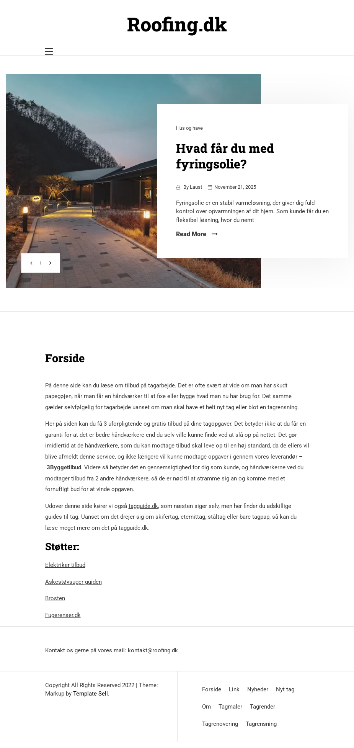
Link (234, 689)
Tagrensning (261, 723)
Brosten (55, 598)
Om (206, 706)
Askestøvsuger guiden (73, 581)
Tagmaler (230, 706)
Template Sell (90, 693)
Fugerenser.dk (63, 615)
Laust (196, 187)
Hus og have (189, 128)
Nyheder (257, 689)
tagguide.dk (143, 506)
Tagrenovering (220, 723)
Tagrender (262, 706)
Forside (211, 689)
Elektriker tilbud (65, 565)
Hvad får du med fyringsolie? (225, 156)
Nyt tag (285, 689)
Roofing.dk (177, 24)
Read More (197, 234)
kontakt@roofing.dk (153, 650)
